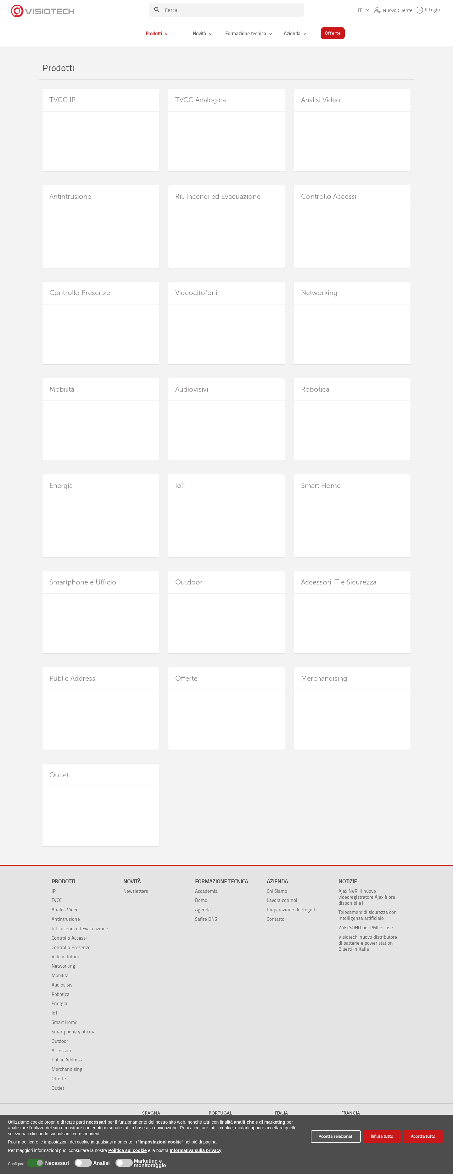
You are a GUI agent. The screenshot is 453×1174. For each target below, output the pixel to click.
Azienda (277, 881)
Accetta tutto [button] (423, 1136)
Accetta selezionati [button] (336, 1136)
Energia (59, 1003)
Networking (63, 966)
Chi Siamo (277, 891)
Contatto (275, 919)
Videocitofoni (65, 956)
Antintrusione (66, 919)
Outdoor (60, 1041)
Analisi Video (65, 910)
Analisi (101, 1163)
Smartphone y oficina (74, 1032)
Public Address (67, 1060)
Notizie (347, 881)
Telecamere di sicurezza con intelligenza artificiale (367, 915)
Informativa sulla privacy (195, 1150)
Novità (132, 881)
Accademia (206, 891)
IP (54, 891)
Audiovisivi (63, 985)
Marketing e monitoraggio (150, 1163)
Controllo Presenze (71, 947)
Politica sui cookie (127, 1150)
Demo (201, 900)
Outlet (58, 1088)
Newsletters (135, 891)
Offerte (59, 1079)
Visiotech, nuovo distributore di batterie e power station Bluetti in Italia (367, 943)
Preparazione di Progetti (292, 910)
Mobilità (60, 975)
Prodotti (63, 881)
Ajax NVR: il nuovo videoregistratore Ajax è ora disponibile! (366, 897)
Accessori (61, 1051)
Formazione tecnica (221, 881)
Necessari (56, 1163)
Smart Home (64, 1022)
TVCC (57, 900)
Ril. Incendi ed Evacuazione (80, 928)
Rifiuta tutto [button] (382, 1136)
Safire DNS (206, 919)
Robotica (61, 994)
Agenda (203, 910)
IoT (55, 1013)
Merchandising (67, 1069)
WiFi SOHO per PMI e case (365, 928)
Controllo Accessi (69, 938)
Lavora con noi (282, 900)
